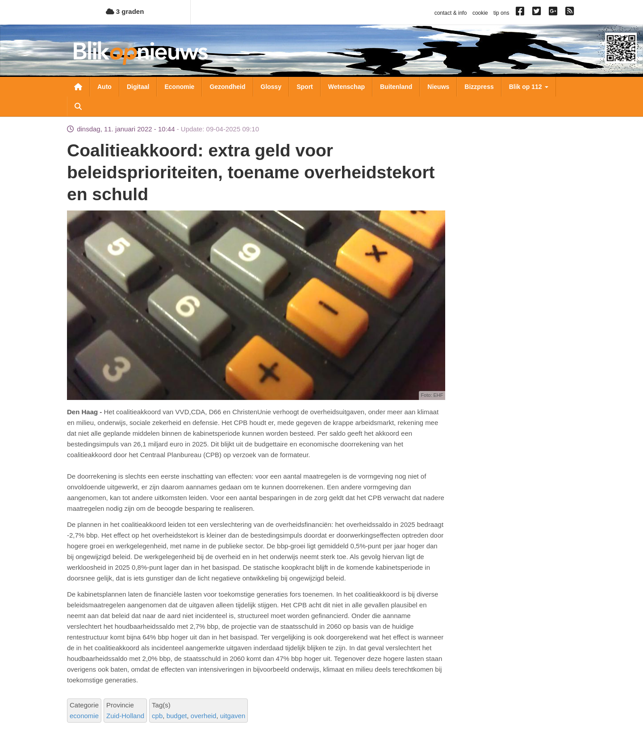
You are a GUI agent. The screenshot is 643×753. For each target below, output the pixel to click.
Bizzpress (478, 86)
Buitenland (396, 86)
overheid (204, 715)
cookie (480, 13)
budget (177, 715)
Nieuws (438, 86)
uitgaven (233, 715)
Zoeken (78, 106)
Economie (179, 86)
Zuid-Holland (125, 715)
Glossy (271, 86)
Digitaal (138, 86)
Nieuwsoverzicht (78, 87)
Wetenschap (346, 86)
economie (84, 715)
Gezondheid (227, 86)
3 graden (125, 11)
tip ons (501, 13)
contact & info (450, 13)
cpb (157, 715)
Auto (104, 86)
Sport (304, 86)
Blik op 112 (528, 86)
